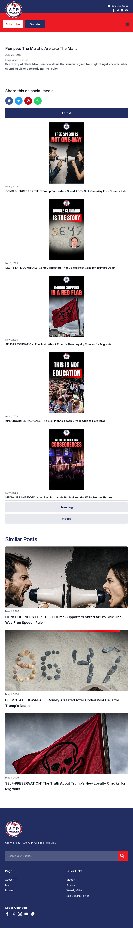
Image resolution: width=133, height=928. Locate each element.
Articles (70, 885)
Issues (8, 885)
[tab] (66, 113)
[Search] (123, 856)
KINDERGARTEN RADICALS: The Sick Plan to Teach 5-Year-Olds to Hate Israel (55, 420)
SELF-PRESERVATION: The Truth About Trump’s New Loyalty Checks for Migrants (58, 344)
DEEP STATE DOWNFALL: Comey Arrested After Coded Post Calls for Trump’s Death (60, 267)
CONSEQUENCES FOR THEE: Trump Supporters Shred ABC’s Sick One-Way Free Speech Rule (65, 191)
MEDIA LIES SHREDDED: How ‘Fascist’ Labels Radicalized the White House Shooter (59, 497)
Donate (9, 890)
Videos (70, 879)
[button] (127, 24)
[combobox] (61, 856)
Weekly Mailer (74, 890)
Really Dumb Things (77, 895)
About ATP (11, 879)
